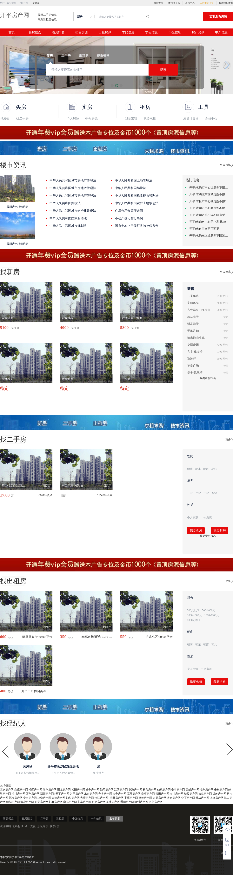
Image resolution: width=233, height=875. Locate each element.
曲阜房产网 (84, 801)
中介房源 (91, 118)
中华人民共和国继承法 (130, 188)
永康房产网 (21, 789)
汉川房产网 (18, 793)
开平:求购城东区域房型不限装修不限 (209, 194)
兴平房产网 (76, 793)
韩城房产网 (13, 801)
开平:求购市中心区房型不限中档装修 (209, 208)
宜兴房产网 (7, 789)
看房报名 (58, 32)
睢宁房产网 (92, 789)
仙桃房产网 (164, 789)
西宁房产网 (32, 793)
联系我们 (55, 826)
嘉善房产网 (145, 797)
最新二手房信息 (47, 15)
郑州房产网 (47, 793)
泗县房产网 (116, 797)
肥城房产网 (64, 789)
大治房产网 (58, 797)
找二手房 (22, 118)
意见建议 (42, 826)
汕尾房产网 (107, 789)
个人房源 (73, 118)
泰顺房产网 (148, 793)
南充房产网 (70, 801)
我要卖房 (196, 530)
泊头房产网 (73, 797)
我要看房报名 (208, 378)
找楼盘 (5, 118)
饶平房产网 (188, 797)
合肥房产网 (98, 801)
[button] (6, 65)
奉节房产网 (178, 789)
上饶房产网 (44, 797)
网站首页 (158, 3)
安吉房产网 (30, 797)
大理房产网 (87, 797)
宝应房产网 (131, 797)
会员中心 (190, 3)
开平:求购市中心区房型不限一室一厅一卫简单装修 (209, 187)
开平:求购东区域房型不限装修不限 (209, 235)
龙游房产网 (135, 789)
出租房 (60, 818)
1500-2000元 (211, 615)
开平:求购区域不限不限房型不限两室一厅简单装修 (209, 215)
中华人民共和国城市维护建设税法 (73, 210)
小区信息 (174, 32)
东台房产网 (91, 793)
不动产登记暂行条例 (129, 218)
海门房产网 (176, 793)
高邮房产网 (192, 789)
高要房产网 (134, 793)
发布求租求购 (226, 3)
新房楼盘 (35, 32)
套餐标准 (17, 826)
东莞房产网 (41, 801)
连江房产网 (101, 797)
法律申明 (5, 826)
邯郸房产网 (56, 801)
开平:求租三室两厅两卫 (204, 228)
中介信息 (221, 32)
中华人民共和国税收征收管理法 (136, 195)
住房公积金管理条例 (129, 210)
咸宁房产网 (206, 789)
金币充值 (30, 826)
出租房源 (104, 32)
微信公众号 (174, 3)
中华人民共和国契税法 (65, 203)
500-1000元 (208, 610)
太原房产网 (159, 797)
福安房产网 (16, 797)
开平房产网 (14, 15)
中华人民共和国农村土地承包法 (136, 203)
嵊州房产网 (141, 801)
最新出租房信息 (47, 19)
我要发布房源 (218, 16)
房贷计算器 (191, 118)
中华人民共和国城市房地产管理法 (73, 180)
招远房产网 (35, 789)
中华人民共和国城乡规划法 (68, 225)
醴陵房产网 (191, 793)
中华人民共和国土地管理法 (133, 180)
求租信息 (151, 32)
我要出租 (131, 118)
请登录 (35, 3)
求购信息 (128, 32)
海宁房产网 (119, 793)
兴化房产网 (156, 801)
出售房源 (81, 32)
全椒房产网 (221, 789)
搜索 (163, 70)
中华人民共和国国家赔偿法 (68, 218)
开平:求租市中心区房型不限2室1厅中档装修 (209, 201)
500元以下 (193, 610)
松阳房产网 (78, 789)
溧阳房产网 (127, 801)
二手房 (44, 818)
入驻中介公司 (207, 3)
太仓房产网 (174, 797)
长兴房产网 (149, 789)
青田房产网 (162, 793)
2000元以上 (194, 620)
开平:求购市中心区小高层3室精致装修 (209, 221)
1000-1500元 (194, 615)
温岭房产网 (219, 793)
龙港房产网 (113, 801)
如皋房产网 (205, 793)
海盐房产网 (27, 801)
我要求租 (149, 118)
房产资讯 (198, 32)
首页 (11, 32)
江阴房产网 (121, 789)
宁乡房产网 (105, 793)
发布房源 (114, 818)
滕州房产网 (50, 789)
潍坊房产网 (202, 797)
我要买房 (219, 530)
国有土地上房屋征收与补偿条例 (136, 225)
